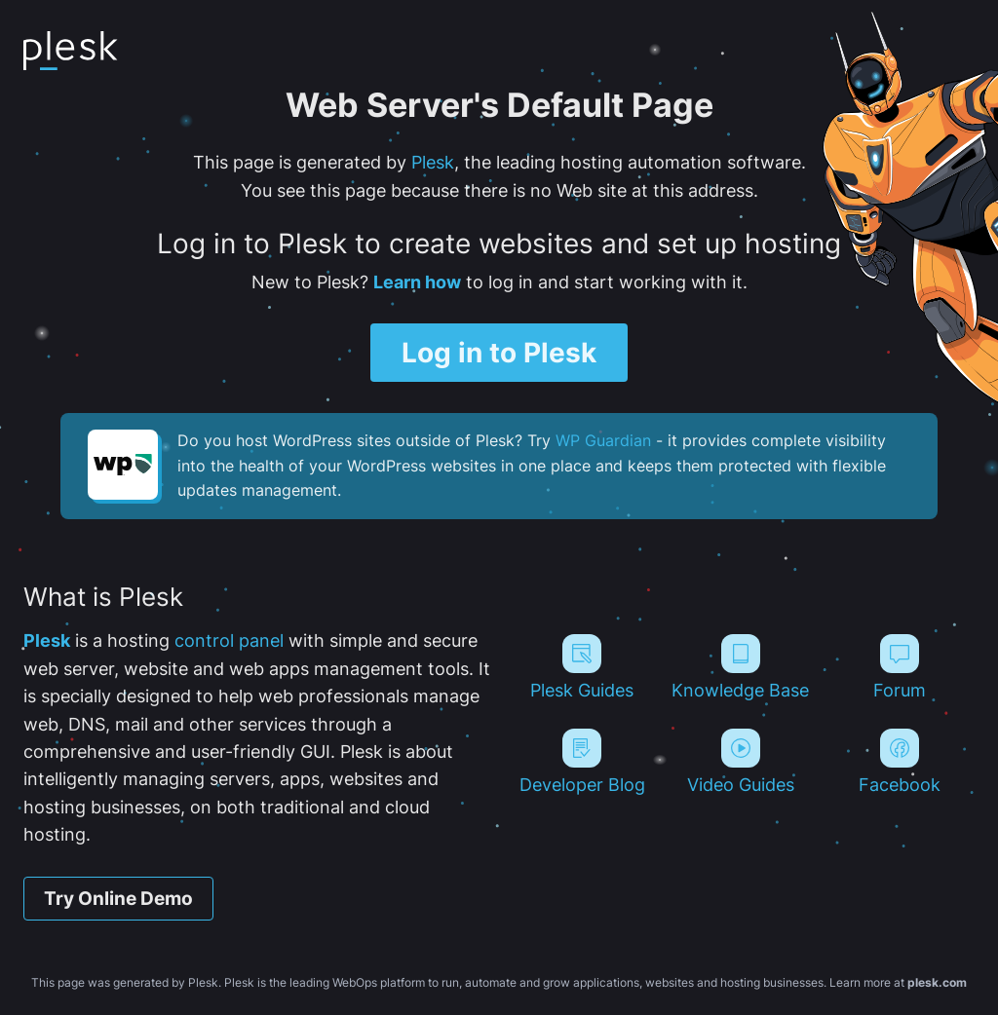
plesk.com (937, 982)
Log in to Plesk (499, 352)
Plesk (432, 162)
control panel (229, 640)
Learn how (417, 282)
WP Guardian (603, 440)
